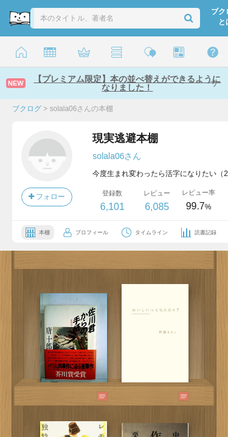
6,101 (112, 207)
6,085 (157, 207)
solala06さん (116, 156)
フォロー (47, 196)
